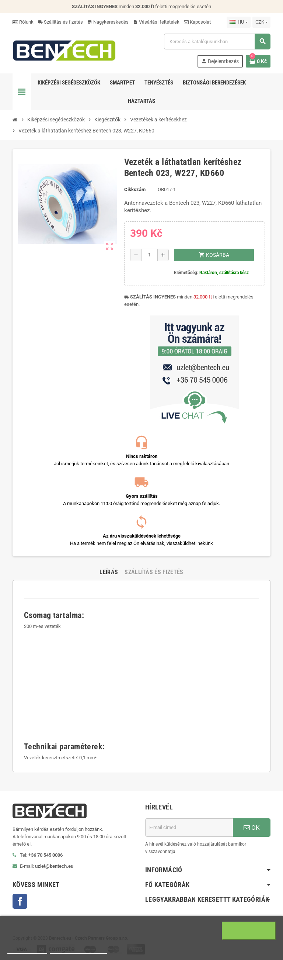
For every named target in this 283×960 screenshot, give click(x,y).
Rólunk (23, 22)
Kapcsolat (197, 22)
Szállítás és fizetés (60, 22)
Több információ (27, 950)
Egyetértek (249, 931)
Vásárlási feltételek (156, 22)
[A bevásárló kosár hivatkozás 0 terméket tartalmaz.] (258, 61)
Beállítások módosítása (78, 950)
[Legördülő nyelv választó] (238, 22)
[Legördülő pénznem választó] (261, 22)
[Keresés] (217, 41)
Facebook (20, 901)
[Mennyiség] (149, 255)
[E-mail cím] (189, 827)
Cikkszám (135, 189)
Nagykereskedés (108, 22)
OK (252, 827)
